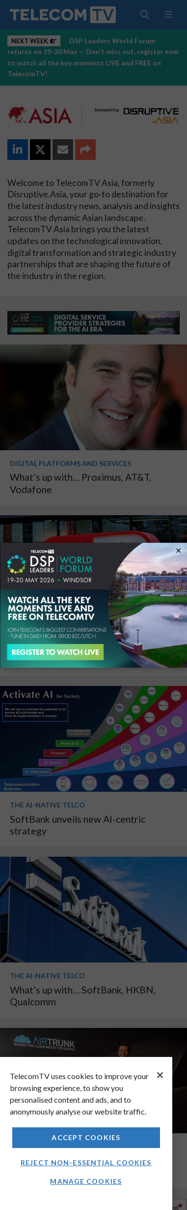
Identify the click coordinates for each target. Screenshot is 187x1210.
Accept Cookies (86, 1137)
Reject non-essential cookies (86, 1162)
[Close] (160, 1075)
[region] (86, 1133)
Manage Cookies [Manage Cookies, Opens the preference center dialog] (86, 1181)
